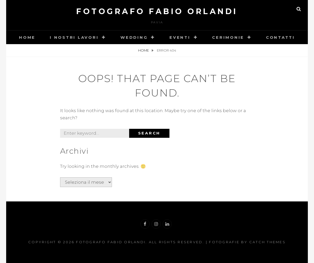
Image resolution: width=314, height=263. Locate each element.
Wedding (134, 37)
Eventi (180, 37)
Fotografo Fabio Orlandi (157, 11)
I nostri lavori (74, 37)
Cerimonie (228, 37)
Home (27, 37)
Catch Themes (267, 242)
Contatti (280, 37)
